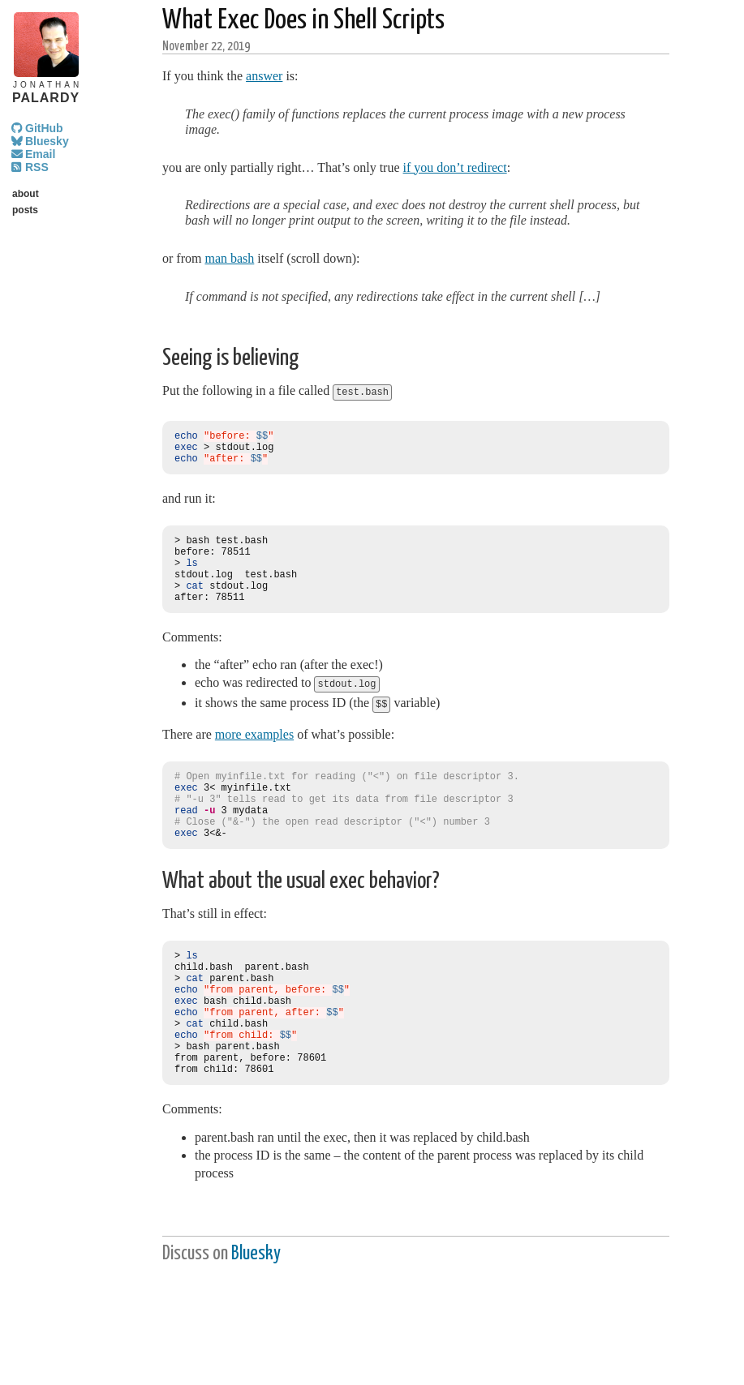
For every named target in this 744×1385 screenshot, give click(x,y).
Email (40, 154)
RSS (37, 167)
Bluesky (47, 141)
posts (25, 210)
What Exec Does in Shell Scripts (303, 20)
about (25, 193)
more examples (254, 753)
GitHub (44, 128)
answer (264, 76)
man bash (229, 258)
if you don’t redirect (455, 167)
